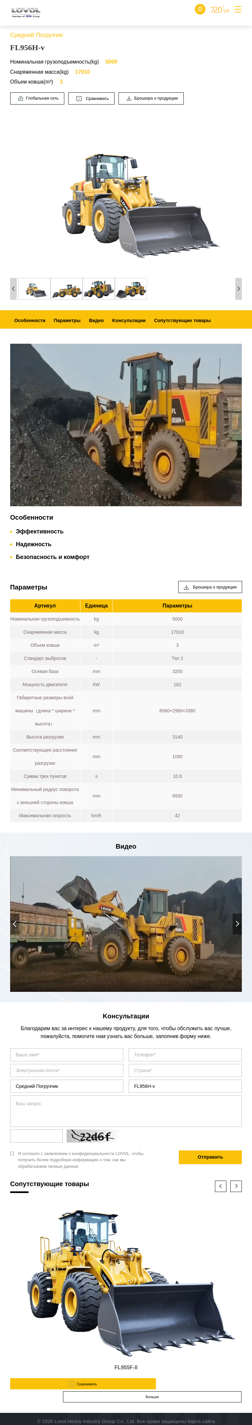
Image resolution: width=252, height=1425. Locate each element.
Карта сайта (201, 1410)
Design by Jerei (126, 1416)
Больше (185, 1384)
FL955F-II (126, 1367)
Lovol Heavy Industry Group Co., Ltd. (95, 1410)
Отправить (210, 1157)
